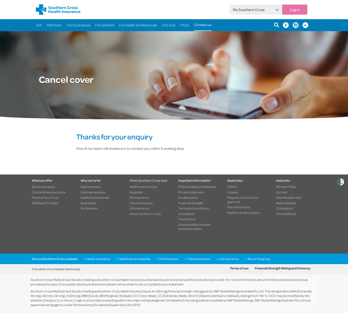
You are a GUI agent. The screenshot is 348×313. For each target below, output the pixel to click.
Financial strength (190, 203)
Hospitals (136, 192)
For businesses (78, 25)
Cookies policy (188, 197)
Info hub (169, 25)
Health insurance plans (243, 212)
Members (54, 25)
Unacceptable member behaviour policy (194, 226)
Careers (232, 192)
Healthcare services (143, 187)
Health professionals (95, 197)
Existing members (93, 192)
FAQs (184, 25)
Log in (295, 9)
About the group (258, 259)
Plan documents (238, 207)
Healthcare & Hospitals (134, 259)
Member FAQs (286, 187)
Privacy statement (191, 192)
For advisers (104, 25)
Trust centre (186, 219)
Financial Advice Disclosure (197, 187)
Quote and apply (43, 187)
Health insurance (98, 259)
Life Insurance (139, 208)
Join (38, 25)
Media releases (286, 203)
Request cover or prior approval (243, 199)
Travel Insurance (141, 203)
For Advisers (89, 208)
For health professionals (138, 25)
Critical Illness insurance (49, 192)
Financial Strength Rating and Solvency (282, 268)
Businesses (88, 203)
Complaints (186, 214)
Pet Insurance (139, 197)
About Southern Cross (145, 214)
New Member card (288, 197)
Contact (282, 192)
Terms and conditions (193, 208)
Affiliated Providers (45, 203)
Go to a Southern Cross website (54, 259)
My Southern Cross (249, 9)
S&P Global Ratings (240, 300)
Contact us (202, 24)
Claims (232, 187)
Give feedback (286, 214)
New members (91, 187)
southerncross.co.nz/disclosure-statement (152, 284)
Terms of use (239, 268)
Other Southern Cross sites (148, 180)
